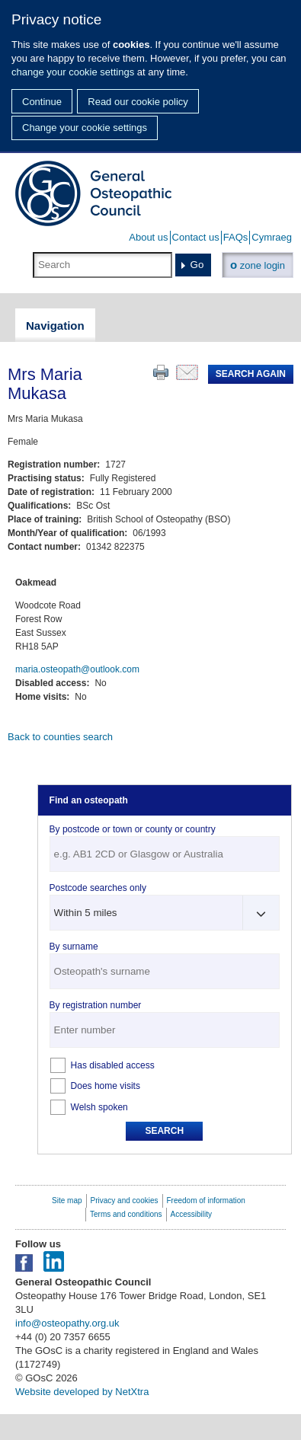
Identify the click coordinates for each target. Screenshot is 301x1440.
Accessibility (191, 1214)
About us (148, 237)
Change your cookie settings (84, 127)
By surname (74, 946)
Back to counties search (60, 736)
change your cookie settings (72, 72)
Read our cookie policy (138, 101)
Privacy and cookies (125, 1200)
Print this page (160, 372)
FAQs (235, 237)
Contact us (195, 237)
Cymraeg (271, 237)
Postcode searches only (98, 888)
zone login (257, 264)
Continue (42, 101)
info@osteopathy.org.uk (67, 1323)
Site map (67, 1200)
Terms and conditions (126, 1214)
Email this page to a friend (187, 372)
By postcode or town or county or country (133, 829)
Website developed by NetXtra (82, 1391)
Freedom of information (206, 1200)
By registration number (96, 1005)
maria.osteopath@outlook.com (77, 669)
